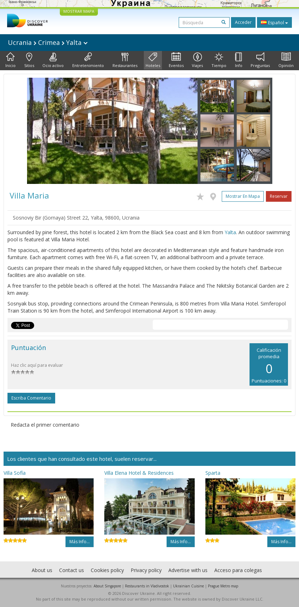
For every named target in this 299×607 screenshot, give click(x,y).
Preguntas (260, 60)
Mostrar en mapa (243, 196)
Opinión (286, 60)
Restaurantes (124, 60)
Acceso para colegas (238, 570)
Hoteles (153, 60)
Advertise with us (188, 570)
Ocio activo (53, 60)
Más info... (79, 542)
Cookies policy (107, 570)
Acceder (243, 22)
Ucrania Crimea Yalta (48, 42)
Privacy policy (146, 570)
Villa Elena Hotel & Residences (139, 472)
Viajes (197, 60)
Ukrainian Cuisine (188, 585)
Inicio (10, 60)
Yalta (230, 232)
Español (274, 22)
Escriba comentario (31, 398)
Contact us (71, 570)
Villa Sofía (15, 472)
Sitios (29, 60)
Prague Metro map (223, 585)
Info (238, 60)
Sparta (212, 472)
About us (42, 570)
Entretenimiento (88, 60)
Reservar (279, 196)
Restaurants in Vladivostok (147, 585)
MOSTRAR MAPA (78, 11)
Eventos (176, 60)
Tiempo (218, 60)
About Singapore (107, 585)
